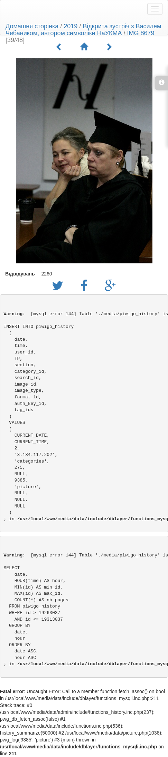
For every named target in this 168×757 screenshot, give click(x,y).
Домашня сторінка (32, 26)
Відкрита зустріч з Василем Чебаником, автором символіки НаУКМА (83, 30)
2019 (70, 26)
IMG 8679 (141, 33)
